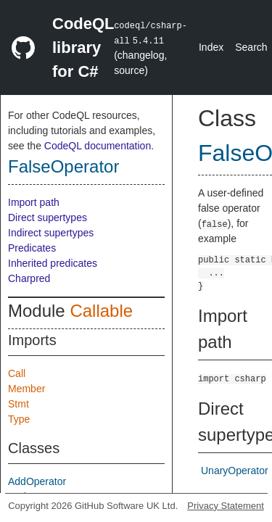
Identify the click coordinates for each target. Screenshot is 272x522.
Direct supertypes (47, 217)
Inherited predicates (52, 263)
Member (26, 388)
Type (19, 419)
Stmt (18, 404)
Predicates (32, 248)
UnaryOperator (234, 470)
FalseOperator (63, 166)
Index (211, 47)
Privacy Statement (225, 505)
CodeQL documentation (97, 146)
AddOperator (37, 481)
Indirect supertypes (51, 233)
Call (16, 373)
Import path (33, 202)
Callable (101, 310)
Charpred (29, 278)
